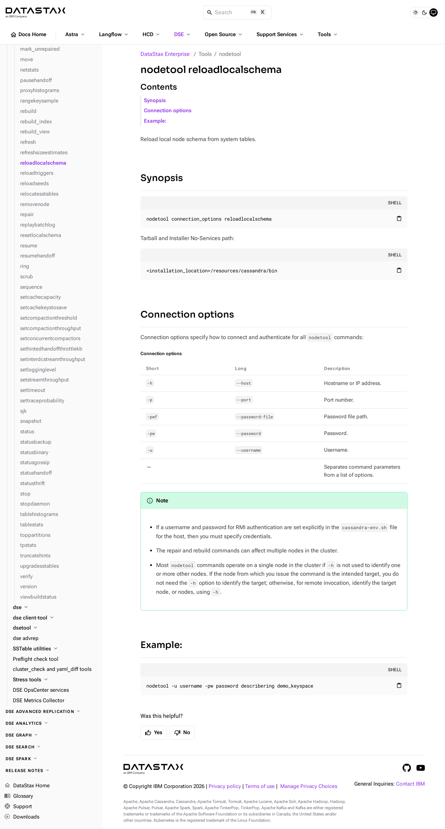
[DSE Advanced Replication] (51, 711)
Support (18, 807)
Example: (155, 121)
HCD (152, 34)
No (182, 733)
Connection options (168, 111)
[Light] (415, 12)
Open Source (224, 34)
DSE (183, 34)
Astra (75, 34)
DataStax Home (27, 786)
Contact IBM (410, 784)
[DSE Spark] (51, 759)
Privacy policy (225, 786)
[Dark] (424, 12)
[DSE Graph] (51, 735)
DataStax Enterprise (165, 54)
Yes (153, 733)
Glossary (18, 796)
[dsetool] (55, 628)
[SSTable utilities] (55, 649)
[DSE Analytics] (51, 723)
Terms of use (260, 786)
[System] (433, 12)
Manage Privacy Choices (308, 786)
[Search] (237, 12)
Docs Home (28, 34)
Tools (328, 34)
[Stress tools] (55, 680)
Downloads (21, 817)
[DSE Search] (51, 747)
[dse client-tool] (55, 618)
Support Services (281, 34)
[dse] (55, 607)
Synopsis (155, 101)
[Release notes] (51, 771)
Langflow (114, 34)
